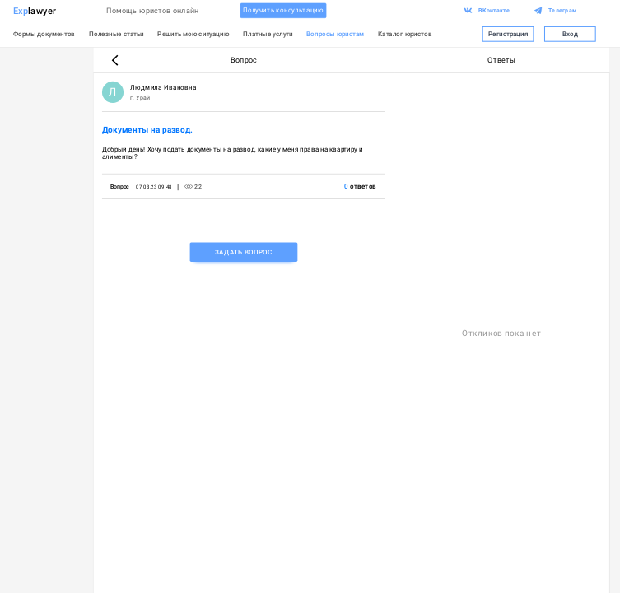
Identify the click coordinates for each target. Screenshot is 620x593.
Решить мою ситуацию (193, 33)
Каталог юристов (405, 33)
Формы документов (44, 33)
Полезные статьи (116, 33)
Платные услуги (268, 33)
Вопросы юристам (335, 33)
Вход (570, 34)
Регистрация (508, 34)
